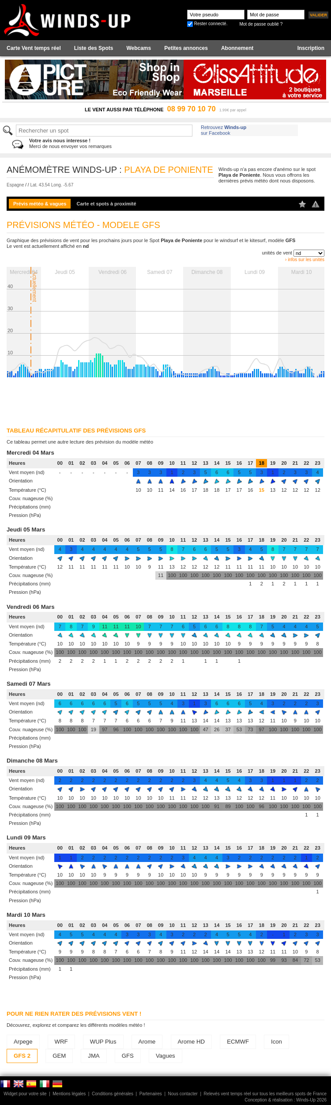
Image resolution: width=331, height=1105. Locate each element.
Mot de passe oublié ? (260, 24)
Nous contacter (183, 1093)
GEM (59, 1055)
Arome (147, 1041)
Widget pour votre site (25, 1093)
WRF (61, 1041)
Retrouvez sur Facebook (223, 130)
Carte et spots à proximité (106, 203)
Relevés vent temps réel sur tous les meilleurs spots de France (265, 1093)
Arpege (23, 1041)
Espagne (15, 184)
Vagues (165, 1055)
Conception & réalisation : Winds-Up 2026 (285, 1099)
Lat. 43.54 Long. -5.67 (51, 184)
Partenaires (150, 1093)
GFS (128, 1055)
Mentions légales (69, 1093)
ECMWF (238, 1041)
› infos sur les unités (304, 259)
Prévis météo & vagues (39, 203)
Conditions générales (112, 1093)
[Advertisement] (114, 399)
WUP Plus (103, 1041)
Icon (276, 1041)
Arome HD (191, 1041)
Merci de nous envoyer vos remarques (70, 143)
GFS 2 (22, 1055)
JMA (93, 1055)
